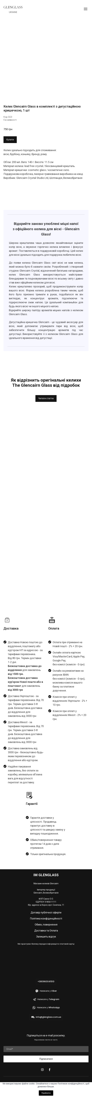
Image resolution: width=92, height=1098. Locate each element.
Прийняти (46, 1093)
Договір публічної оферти (46, 912)
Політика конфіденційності (46, 918)
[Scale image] (46, 61)
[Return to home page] (13, 7)
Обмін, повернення (46, 924)
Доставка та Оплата (46, 930)
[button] (10, 139)
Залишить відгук (46, 936)
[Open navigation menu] (86, 9)
